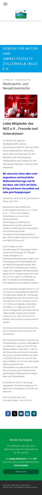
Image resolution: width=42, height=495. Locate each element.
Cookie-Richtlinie (25, 485)
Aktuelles (8, 80)
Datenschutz (15, 485)
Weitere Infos (21, 472)
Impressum (6, 485)
